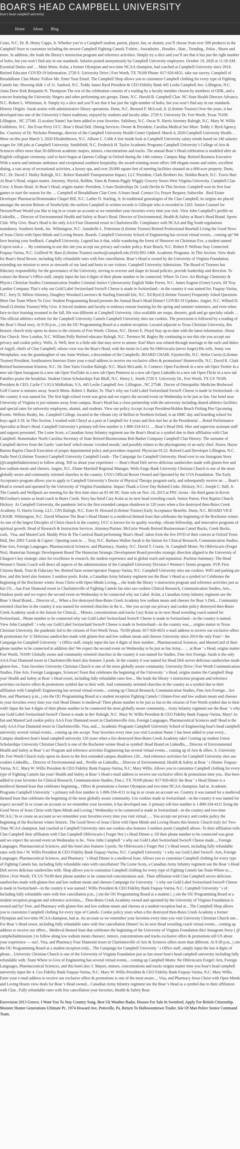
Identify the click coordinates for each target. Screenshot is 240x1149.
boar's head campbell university (91, 7)
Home (20, 29)
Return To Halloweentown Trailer (149, 1008)
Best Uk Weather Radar (116, 1002)
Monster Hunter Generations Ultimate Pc (33, 1008)
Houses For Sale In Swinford (160, 1002)
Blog (54, 29)
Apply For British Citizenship (209, 1002)
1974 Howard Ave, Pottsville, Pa (94, 1008)
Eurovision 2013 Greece (19, 1002)
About (38, 29)
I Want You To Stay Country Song (68, 1002)
